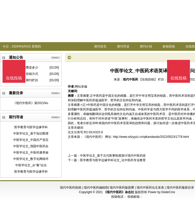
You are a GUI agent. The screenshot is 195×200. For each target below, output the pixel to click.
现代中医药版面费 (122, 187)
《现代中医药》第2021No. (31, 103)
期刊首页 (100, 46)
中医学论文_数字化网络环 (30, 159)
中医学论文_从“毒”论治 (30, 165)
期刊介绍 (146, 46)
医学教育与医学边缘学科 (31, 127)
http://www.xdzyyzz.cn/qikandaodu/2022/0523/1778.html (151, 137)
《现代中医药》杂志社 (119, 192)
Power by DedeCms (161, 192)
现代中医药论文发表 (150, 187)
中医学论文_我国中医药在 (30, 146)
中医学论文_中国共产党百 (30, 140)
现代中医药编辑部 (96, 187)
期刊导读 (123, 46)
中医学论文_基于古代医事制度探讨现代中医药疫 (113, 155)
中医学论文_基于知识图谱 (30, 133)
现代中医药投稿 (70, 187)
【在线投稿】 (148, 79)
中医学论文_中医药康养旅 (30, 152)
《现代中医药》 (93, 137)
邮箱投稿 (169, 46)
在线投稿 (178, 78)
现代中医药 (130, 79)
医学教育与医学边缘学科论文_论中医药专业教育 (113, 160)
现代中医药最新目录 (180, 187)
